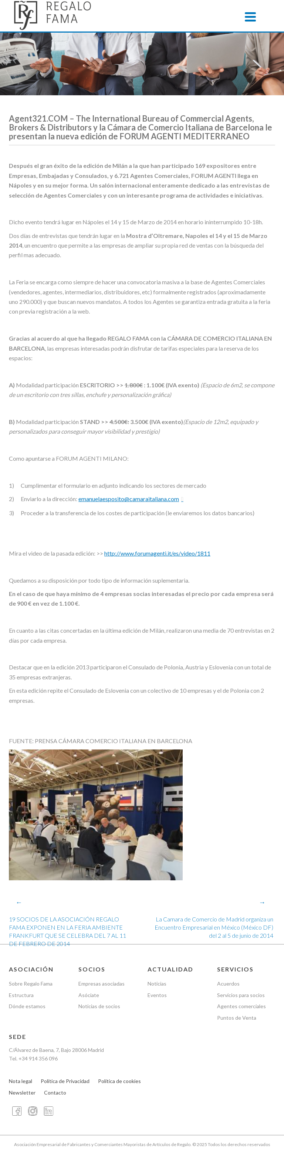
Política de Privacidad (65, 1081)
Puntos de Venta (236, 1017)
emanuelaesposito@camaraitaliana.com (128, 498)
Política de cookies (119, 1081)
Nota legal (20, 1081)
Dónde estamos (27, 1006)
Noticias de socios (99, 1006)
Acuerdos (228, 983)
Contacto (55, 1092)
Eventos (157, 995)
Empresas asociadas (101, 983)
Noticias (157, 983)
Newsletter (22, 1092)
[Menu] (250, 17)
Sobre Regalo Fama (31, 983)
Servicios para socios (241, 995)
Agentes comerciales (241, 1006)
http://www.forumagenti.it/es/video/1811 (157, 553)
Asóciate (88, 995)
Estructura (21, 995)
